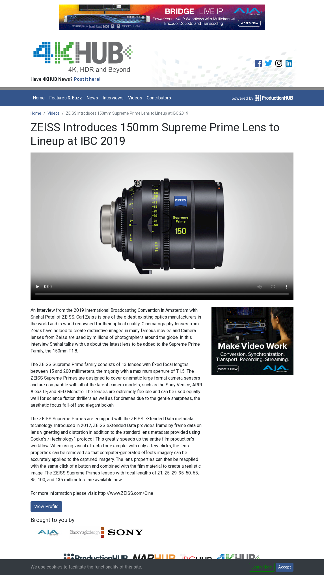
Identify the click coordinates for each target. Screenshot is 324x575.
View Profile (46, 506)
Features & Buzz (65, 98)
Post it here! (87, 79)
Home (39, 98)
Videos (135, 98)
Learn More (262, 567)
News (92, 98)
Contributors (159, 98)
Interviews (113, 98)
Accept (284, 567)
